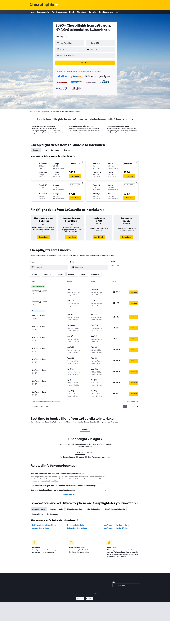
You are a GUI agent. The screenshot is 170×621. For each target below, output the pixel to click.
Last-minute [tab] (55, 150)
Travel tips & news (106, 12)
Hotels (71, 12)
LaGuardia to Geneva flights (77, 528)
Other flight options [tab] (93, 509)
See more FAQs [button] (68, 494)
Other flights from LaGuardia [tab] (115, 509)
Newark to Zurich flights (75, 525)
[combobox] (61, 36)
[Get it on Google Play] (80, 599)
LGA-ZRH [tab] (85, 429)
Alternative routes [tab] (38, 509)
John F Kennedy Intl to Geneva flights (116, 525)
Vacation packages (59, 12)
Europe (38, 111)
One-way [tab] (67, 150)
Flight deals (81, 12)
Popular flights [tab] (37, 514)
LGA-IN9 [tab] (80, 452)
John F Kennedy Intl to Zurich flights (43, 525)
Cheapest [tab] (35, 150)
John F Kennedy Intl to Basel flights (116, 528)
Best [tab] (45, 150)
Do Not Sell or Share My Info (78, 593)
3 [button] (134, 406)
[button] (68, 49)
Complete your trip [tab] (56, 509)
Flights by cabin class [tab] (74, 509)
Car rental (92, 12)
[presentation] (109, 30)
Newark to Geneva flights (40, 528)
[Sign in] (117, 12)
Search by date (43, 12)
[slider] (141, 268)
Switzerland (45, 111)
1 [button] (125, 406)
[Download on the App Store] (89, 599)
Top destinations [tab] (52, 514)
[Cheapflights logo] (42, 5)
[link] (43, 237)
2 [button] (129, 406)
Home (32, 12)
